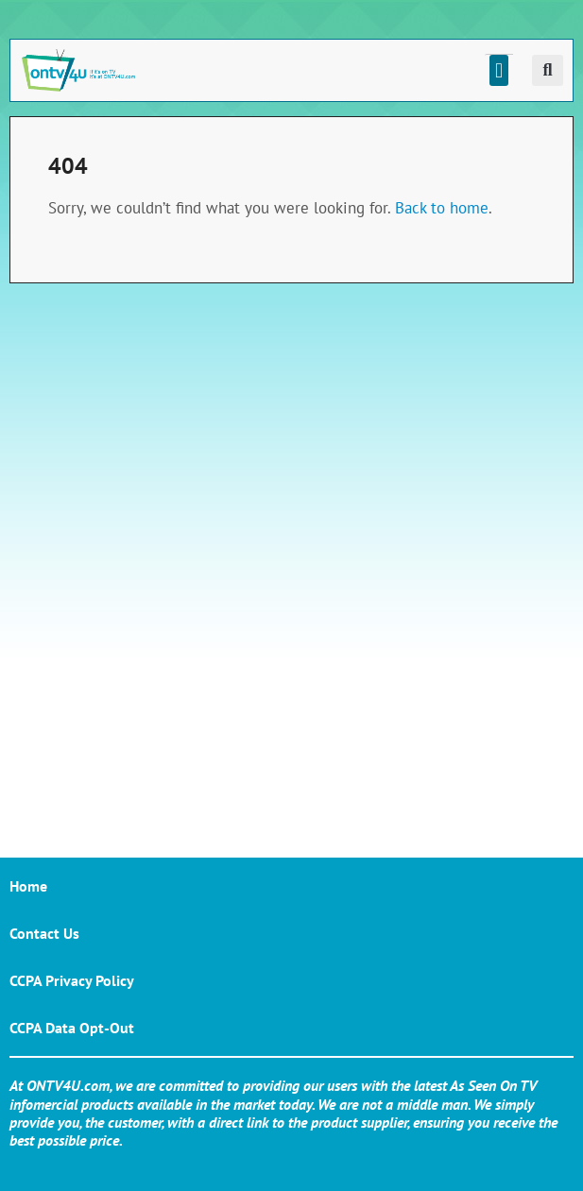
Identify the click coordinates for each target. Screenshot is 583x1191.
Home (28, 885)
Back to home (442, 207)
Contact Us (44, 933)
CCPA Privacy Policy (71, 980)
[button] (498, 70)
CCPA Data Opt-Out (71, 1027)
